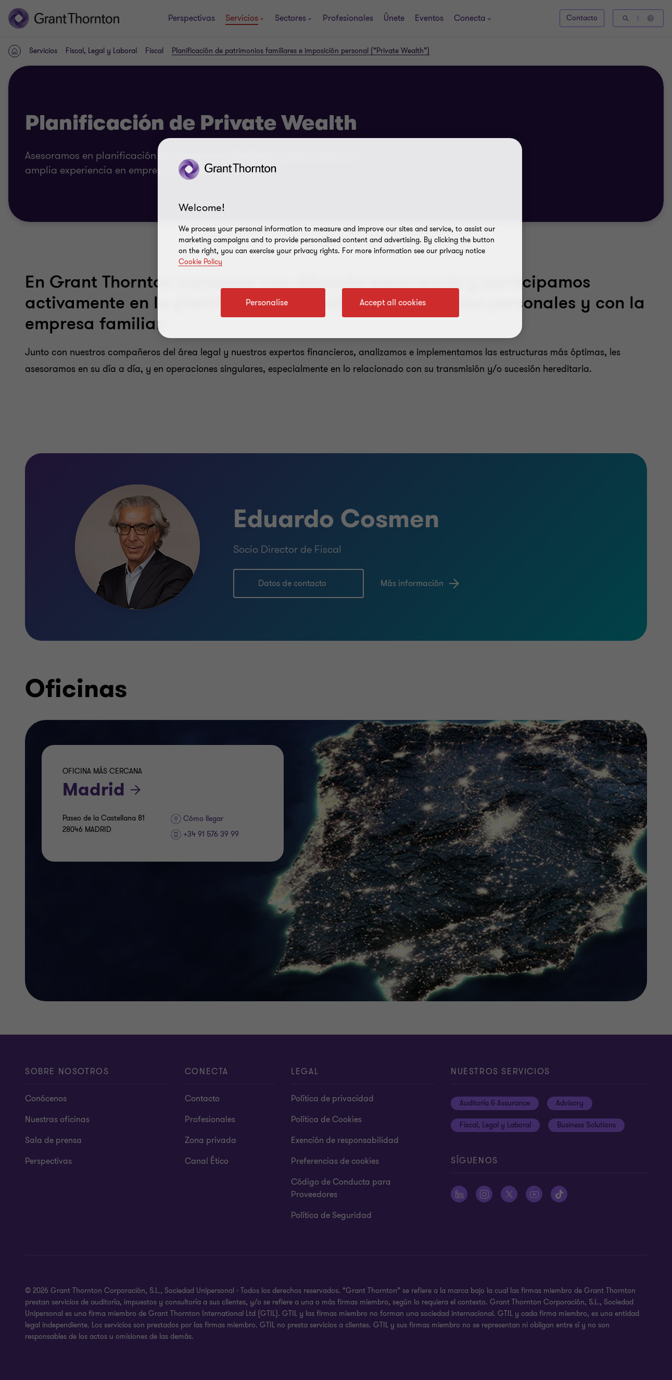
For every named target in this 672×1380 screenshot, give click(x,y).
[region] (340, 238)
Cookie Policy (200, 262)
